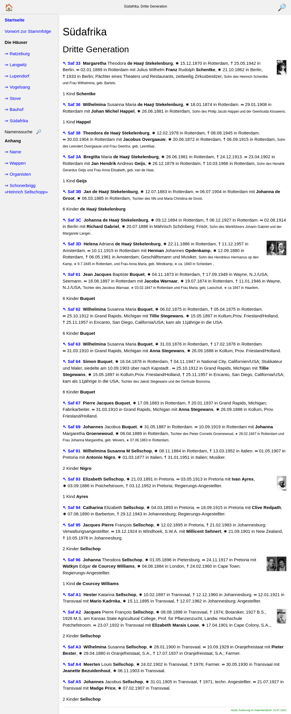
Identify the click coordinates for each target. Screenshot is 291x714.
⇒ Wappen (15, 163)
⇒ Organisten (18, 174)
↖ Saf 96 (72, 559)
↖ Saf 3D (72, 243)
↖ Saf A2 (72, 611)
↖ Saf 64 (72, 361)
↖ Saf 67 (72, 402)
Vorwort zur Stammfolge (28, 31)
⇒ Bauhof (14, 109)
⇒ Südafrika (16, 120)
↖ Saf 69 (72, 426)
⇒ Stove (13, 98)
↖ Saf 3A (72, 156)
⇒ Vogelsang (17, 86)
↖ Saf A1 (72, 594)
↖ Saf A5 (72, 681)
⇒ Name (13, 151)
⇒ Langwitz (16, 64)
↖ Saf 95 (72, 524)
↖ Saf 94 (72, 507)
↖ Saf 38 (72, 132)
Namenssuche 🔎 (23, 131)
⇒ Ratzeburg (17, 53)
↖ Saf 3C (72, 219)
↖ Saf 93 (72, 478)
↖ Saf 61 (72, 274)
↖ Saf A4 (72, 664)
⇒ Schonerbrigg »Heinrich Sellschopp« (26, 189)
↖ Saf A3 (72, 646)
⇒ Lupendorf (17, 75)
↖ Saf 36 (72, 104)
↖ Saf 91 (72, 450)
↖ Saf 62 (72, 309)
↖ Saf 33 (72, 63)
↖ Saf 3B (72, 191)
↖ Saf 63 (72, 343)
